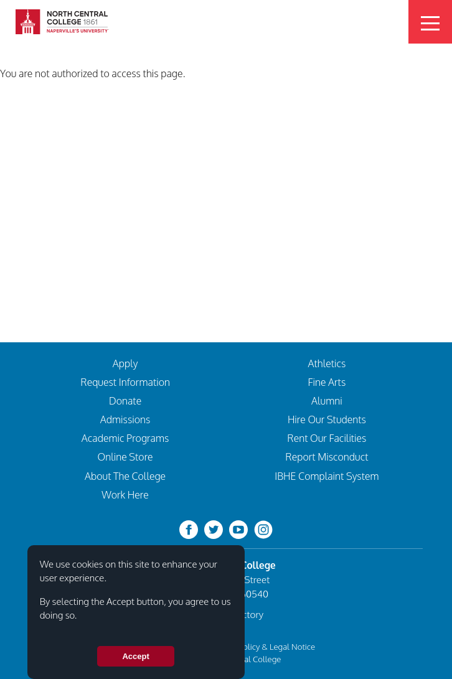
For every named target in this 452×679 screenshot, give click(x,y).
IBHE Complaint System (327, 476)
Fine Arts (327, 382)
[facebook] (188, 529)
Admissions (125, 419)
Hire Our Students (327, 419)
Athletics (327, 363)
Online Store (125, 457)
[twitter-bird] (213, 529)
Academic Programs (125, 438)
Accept (135, 662)
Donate (125, 401)
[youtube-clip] (238, 529)
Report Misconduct (326, 457)
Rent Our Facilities (326, 438)
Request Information (125, 382)
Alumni (326, 401)
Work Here (124, 495)
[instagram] (263, 529)
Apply (125, 363)
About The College (125, 476)
